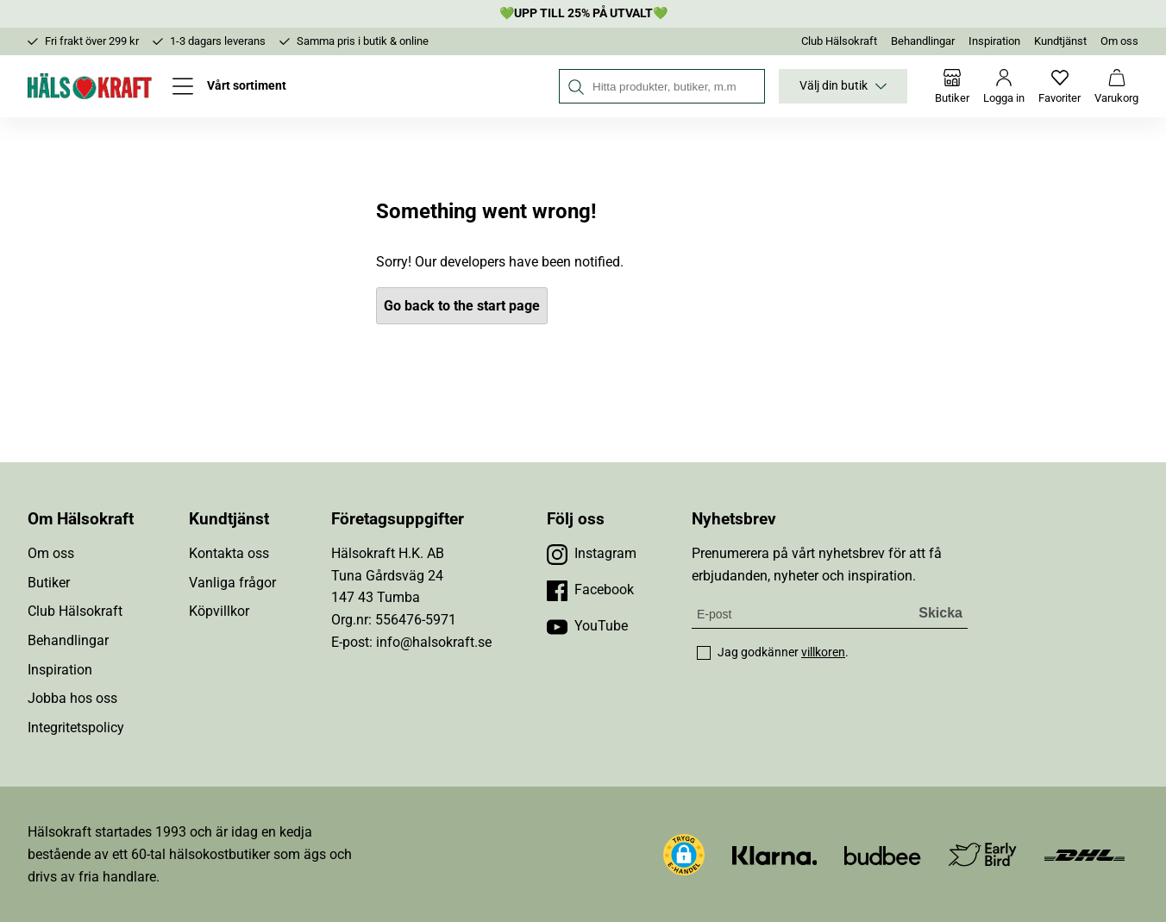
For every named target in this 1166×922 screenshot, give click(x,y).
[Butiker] (952, 86)
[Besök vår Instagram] (591, 554)
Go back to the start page (462, 306)
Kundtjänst (1060, 40)
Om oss (1119, 40)
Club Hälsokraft (839, 40)
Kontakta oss (229, 553)
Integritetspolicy (76, 727)
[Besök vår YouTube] (587, 626)
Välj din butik (843, 86)
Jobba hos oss (72, 698)
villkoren (823, 652)
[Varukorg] (1116, 86)
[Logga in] (1004, 86)
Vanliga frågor (232, 582)
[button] (684, 854)
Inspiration (994, 40)
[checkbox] (704, 653)
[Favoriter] (1059, 86)
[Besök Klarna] (775, 854)
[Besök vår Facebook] (590, 590)
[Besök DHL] (1084, 854)
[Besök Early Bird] (983, 853)
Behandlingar (923, 40)
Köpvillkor (219, 611)
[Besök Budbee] (882, 854)
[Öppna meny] (229, 86)
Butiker (49, 582)
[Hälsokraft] (90, 86)
